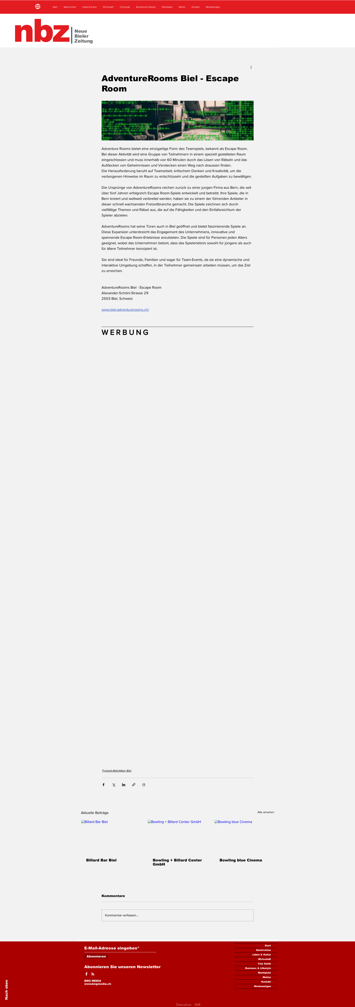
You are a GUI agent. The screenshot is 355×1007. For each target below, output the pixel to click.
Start (268, 945)
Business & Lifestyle (258, 968)
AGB (198, 1004)
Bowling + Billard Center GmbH (177, 862)
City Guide (264, 963)
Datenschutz (184, 1004)
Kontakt (266, 981)
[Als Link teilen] (134, 785)
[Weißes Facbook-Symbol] (86, 974)
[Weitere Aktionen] (251, 67)
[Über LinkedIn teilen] (124, 785)
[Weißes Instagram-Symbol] (92, 974)
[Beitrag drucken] (144, 785)
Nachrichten (263, 950)
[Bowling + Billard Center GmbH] (177, 836)
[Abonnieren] (96, 956)
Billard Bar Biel (101, 860)
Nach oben (6, 990)
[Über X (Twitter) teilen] (114, 785)
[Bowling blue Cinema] (244, 836)
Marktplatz (264, 972)
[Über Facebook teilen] (103, 785)
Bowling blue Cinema (241, 860)
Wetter (267, 977)
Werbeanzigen (262, 986)
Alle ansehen (266, 812)
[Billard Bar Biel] (111, 836)
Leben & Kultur (261, 954)
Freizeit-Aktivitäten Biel (116, 770)
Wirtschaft (264, 959)
